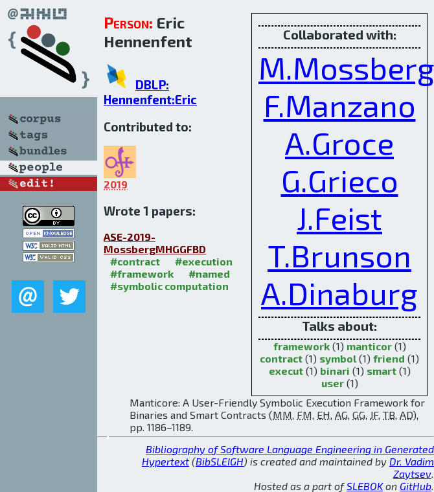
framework (301, 346)
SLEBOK (365, 486)
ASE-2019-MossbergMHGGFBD (155, 242)
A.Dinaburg (339, 292)
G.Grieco (339, 180)
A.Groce (339, 142)
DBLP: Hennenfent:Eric (150, 92)
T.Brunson (339, 255)
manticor (369, 346)
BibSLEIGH (220, 461)
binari (335, 370)
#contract (135, 261)
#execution (204, 261)
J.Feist (339, 217)
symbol (337, 358)
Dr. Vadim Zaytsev (411, 467)
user (332, 383)
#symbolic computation (169, 286)
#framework (142, 273)
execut (286, 370)
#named (209, 273)
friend (389, 358)
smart (381, 370)
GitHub (415, 486)
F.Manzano (340, 105)
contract (281, 358)
